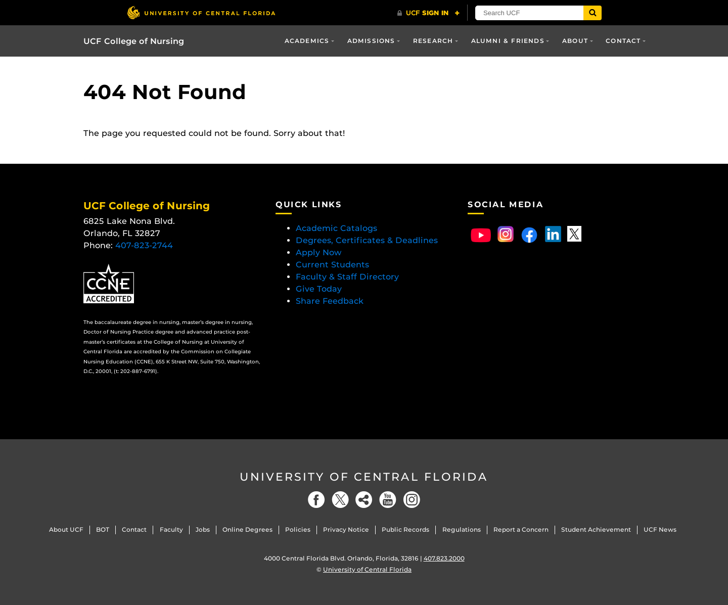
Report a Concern (521, 529)
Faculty (171, 529)
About (575, 40)
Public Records (405, 529)
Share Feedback (329, 301)
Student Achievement (596, 529)
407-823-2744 (144, 245)
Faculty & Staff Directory (347, 277)
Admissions (371, 40)
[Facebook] (316, 499)
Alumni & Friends (507, 40)
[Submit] (592, 13)
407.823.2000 (444, 558)
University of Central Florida (364, 477)
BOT (102, 529)
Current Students (332, 264)
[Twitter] (340, 499)
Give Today (319, 289)
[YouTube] (387, 499)
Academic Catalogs (336, 228)
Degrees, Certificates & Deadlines (368, 240)
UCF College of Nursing (133, 41)
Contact (623, 40)
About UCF (66, 529)
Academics (307, 40)
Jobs (203, 529)
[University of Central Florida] (201, 12)
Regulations (461, 529)
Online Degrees (247, 529)
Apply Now (319, 252)
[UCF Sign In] (428, 13)
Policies (297, 529)
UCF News (660, 529)
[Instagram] (411, 499)
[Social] (364, 499)
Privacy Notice (346, 529)
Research (433, 40)
